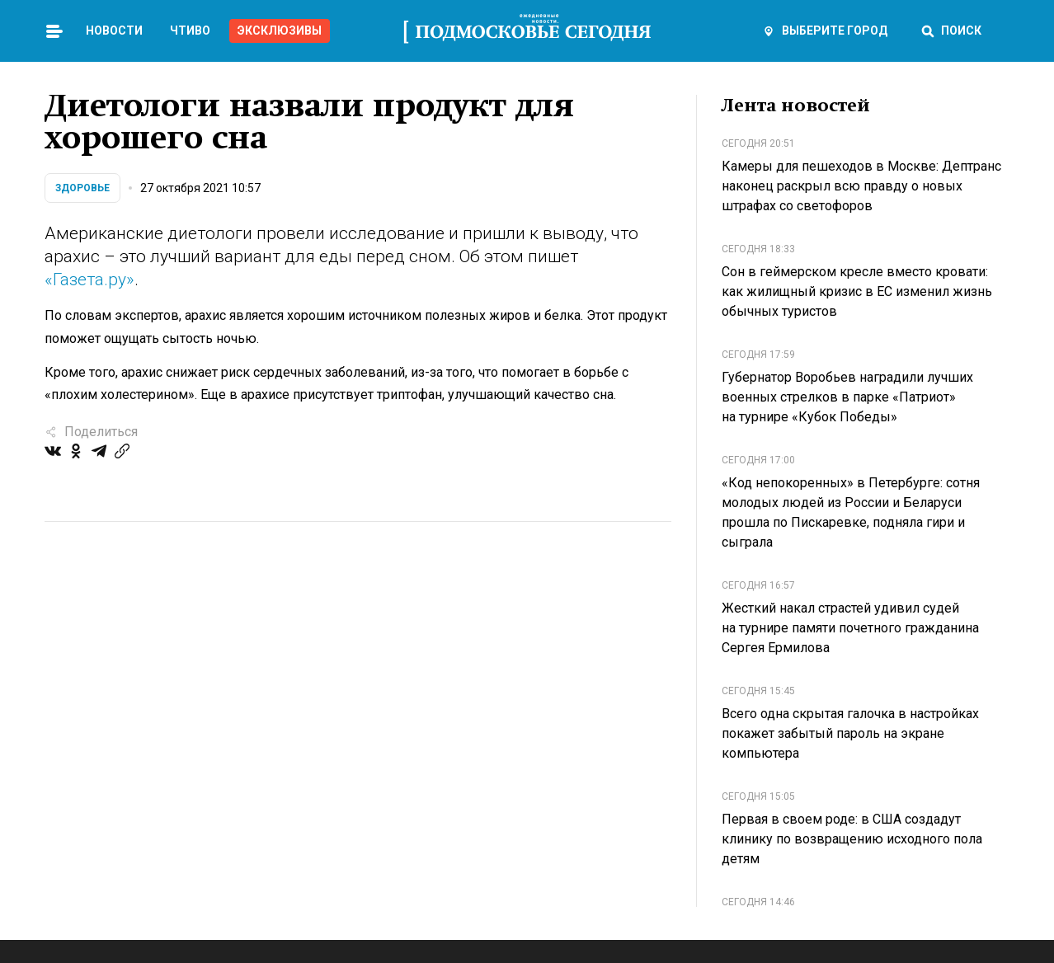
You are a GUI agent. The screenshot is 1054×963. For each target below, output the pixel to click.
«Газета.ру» (89, 279)
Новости (114, 30)
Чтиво (190, 30)
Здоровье (82, 188)
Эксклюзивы (280, 30)
